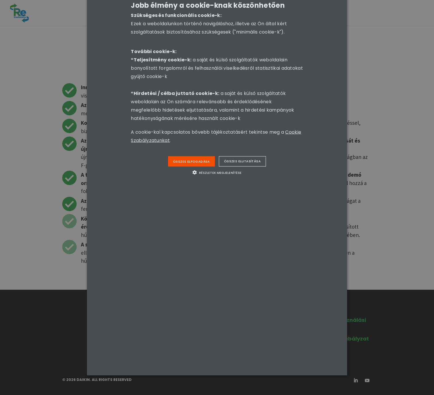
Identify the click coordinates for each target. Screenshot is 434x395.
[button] (217, 172)
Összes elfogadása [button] (191, 161)
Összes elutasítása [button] (242, 161)
